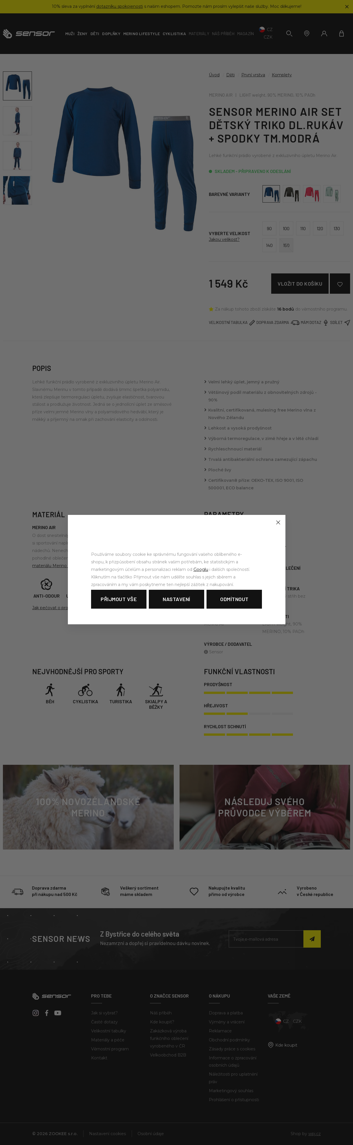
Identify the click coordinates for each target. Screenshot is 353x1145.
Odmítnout (234, 599)
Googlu (200, 569)
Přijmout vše (119, 599)
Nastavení (176, 599)
